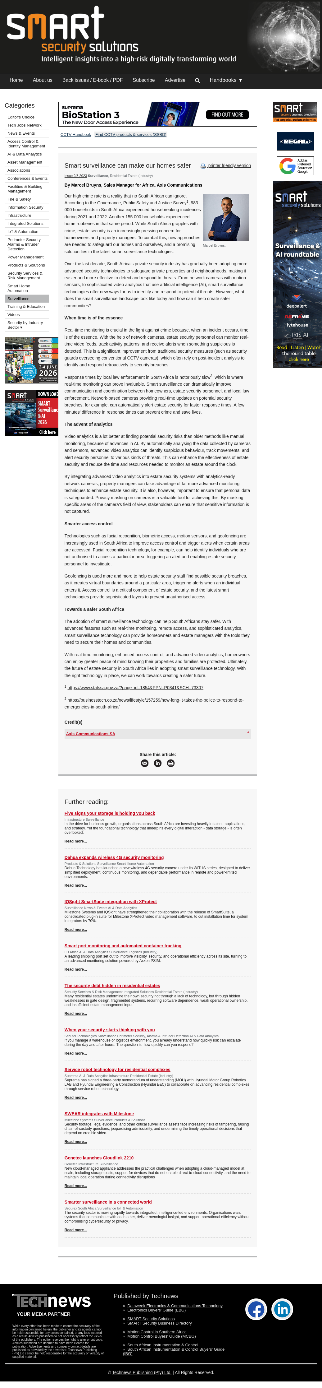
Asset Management (24, 162)
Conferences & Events (27, 178)
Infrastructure (19, 215)
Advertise (175, 80)
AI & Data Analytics (24, 154)
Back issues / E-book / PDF (92, 80)
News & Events (21, 133)
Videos (13, 314)
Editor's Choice (20, 117)
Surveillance (18, 298)
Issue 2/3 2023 (76, 176)
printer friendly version (225, 165)
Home (16, 80)
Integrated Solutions (25, 223)
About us (42, 80)
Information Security (25, 207)
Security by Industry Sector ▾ (25, 325)
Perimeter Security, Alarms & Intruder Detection (24, 244)
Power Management (25, 257)
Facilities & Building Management (25, 188)
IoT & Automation (23, 231)
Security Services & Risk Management (25, 275)
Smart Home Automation (18, 288)
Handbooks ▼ (226, 80)
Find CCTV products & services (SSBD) (130, 134)
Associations (18, 170)
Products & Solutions (26, 265)
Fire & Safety (19, 199)
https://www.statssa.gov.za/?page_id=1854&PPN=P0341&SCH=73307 (136, 687)
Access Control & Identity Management (26, 143)
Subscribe (144, 80)
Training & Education (26, 306)
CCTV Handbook (76, 134)
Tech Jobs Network (24, 125)
